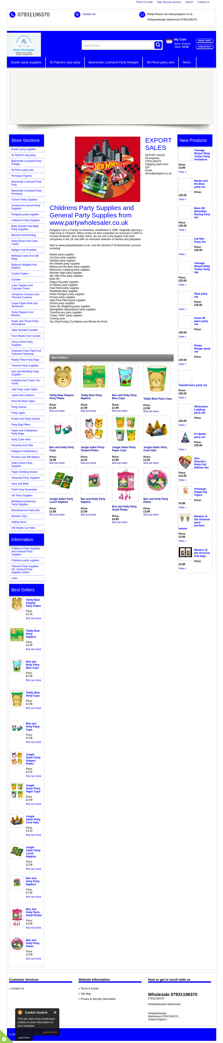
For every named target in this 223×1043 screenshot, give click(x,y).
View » (182, 171)
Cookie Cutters (20, 273)
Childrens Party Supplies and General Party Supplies (25, 551)
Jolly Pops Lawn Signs (24, 389)
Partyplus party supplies (25, 214)
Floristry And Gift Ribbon (25, 457)
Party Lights (18, 412)
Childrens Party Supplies (25, 220)
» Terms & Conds (89, 988)
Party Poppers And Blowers (22, 314)
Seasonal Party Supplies (25, 477)
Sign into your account (169, 2)
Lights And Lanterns (22, 395)
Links (14, 578)
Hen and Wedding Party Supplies (25, 373)
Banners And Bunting (23, 235)
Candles (16, 279)
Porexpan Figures (21, 175)
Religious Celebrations (24, 451)
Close (55, 1012)
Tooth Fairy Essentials (24, 489)
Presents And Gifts (22, 445)
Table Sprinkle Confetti (24, 330)
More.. (187, 62)
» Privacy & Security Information (97, 999)
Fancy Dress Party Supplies (22, 343)
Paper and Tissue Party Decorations (25, 323)
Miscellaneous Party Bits (25, 510)
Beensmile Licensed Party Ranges (114, 62)
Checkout (204, 46)
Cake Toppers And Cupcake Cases (22, 287)
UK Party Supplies (21, 495)
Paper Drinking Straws (24, 471)
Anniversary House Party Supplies (25, 207)
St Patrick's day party (65, 62)
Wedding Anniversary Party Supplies (23, 503)
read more (24, 1037)
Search (189, 2)
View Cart (204, 40)
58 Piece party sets (161, 62)
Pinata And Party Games (25, 418)
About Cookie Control (19, 1012)
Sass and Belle (20, 483)
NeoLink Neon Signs (23, 401)
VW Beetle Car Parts (23, 527)
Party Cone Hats (20, 439)
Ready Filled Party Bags (25, 359)
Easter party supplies (26, 62)
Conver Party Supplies (24, 199)
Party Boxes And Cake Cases (24, 242)
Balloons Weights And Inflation (24, 266)
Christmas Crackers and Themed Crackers (25, 296)
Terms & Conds (144, 2)
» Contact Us (16, 988)
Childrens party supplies (25, 560)
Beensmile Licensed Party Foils (26, 183)
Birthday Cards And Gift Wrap (25, 257)
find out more (57, 410)
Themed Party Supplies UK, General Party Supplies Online (25, 569)
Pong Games (19, 407)
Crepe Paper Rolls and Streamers (24, 305)
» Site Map (85, 993)
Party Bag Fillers (20, 424)
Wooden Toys (19, 516)
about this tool (50, 1032)
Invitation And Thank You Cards (25, 382)
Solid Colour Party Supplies (21, 464)
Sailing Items (18, 522)
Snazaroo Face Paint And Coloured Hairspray (26, 352)
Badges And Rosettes (23, 249)
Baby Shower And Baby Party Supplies (25, 228)
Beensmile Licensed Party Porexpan (26, 192)
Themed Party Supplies (25, 365)
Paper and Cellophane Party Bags (24, 432)
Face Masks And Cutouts (25, 335)
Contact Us (203, 2)
